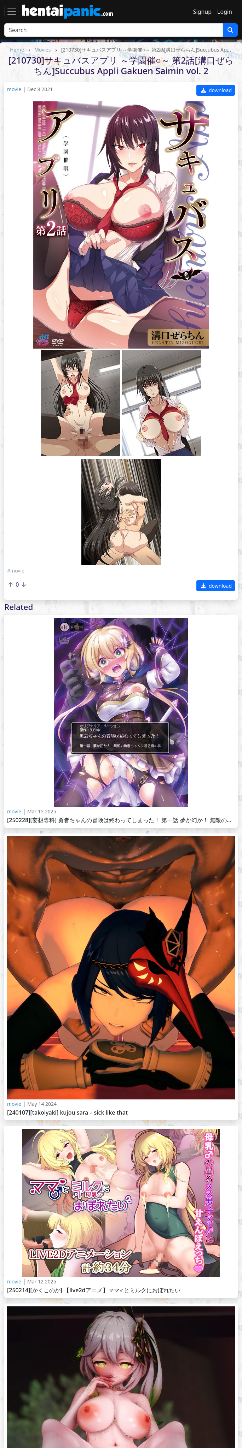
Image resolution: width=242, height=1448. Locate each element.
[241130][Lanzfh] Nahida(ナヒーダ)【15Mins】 (67, 1328)
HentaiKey (138, 1378)
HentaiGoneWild (147, 1402)
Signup (202, 12)
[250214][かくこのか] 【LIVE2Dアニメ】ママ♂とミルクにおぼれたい (93, 1290)
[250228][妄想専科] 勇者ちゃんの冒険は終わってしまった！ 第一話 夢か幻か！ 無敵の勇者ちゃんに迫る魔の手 (121, 820)
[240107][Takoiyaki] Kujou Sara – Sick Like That (67, 1112)
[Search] (113, 30)
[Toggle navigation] (11, 11)
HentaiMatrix (142, 1411)
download (216, 90)
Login (224, 12)
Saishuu (18, 1402)
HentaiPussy (24, 1411)
